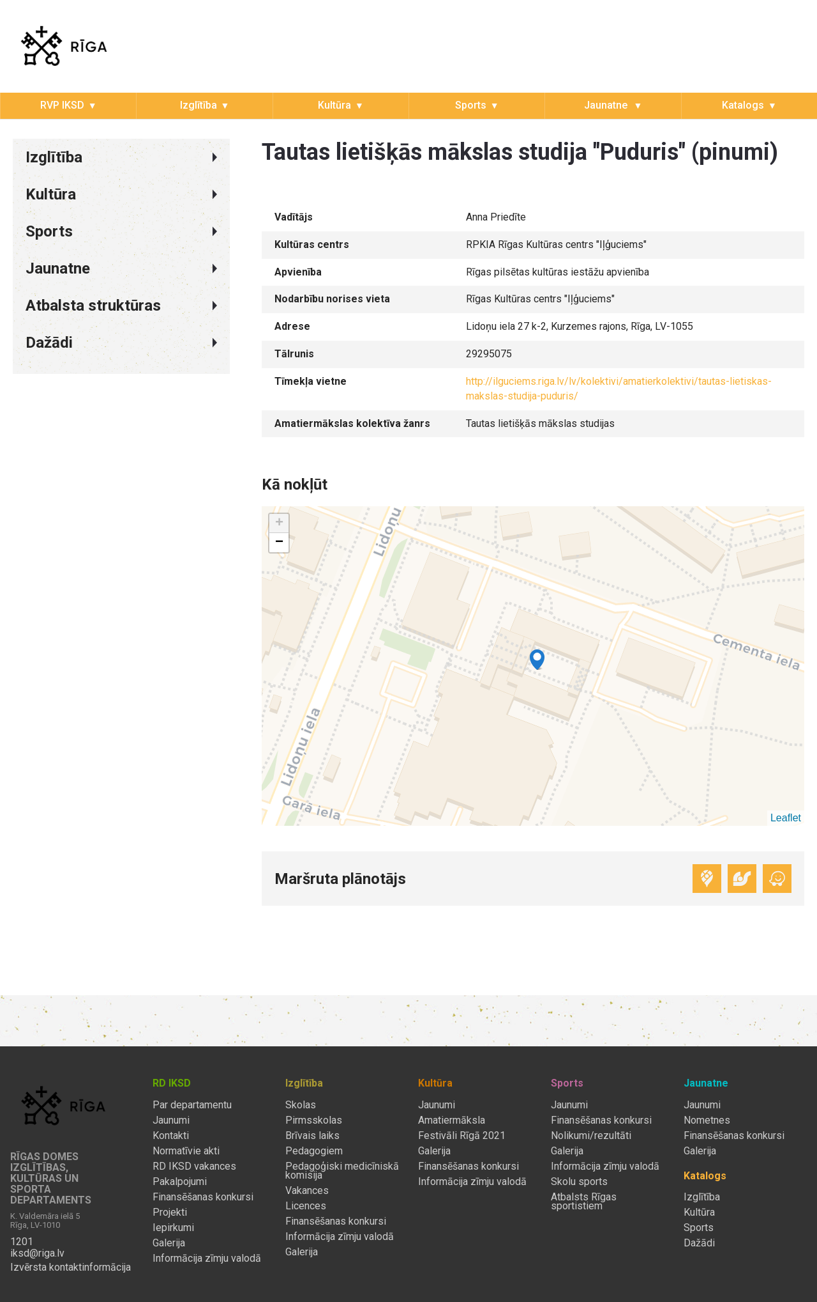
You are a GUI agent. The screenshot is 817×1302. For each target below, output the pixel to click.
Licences (305, 1206)
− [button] (279, 542)
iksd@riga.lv (37, 1253)
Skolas (300, 1105)
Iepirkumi (173, 1227)
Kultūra (334, 105)
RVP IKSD (62, 105)
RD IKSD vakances (194, 1166)
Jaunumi (171, 1120)
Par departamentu (192, 1105)
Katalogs (743, 105)
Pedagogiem (314, 1151)
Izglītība (198, 105)
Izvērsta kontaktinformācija (70, 1267)
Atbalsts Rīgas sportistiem (584, 1202)
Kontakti (171, 1135)
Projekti (170, 1212)
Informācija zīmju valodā (207, 1258)
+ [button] (279, 523)
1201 (21, 1241)
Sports (470, 105)
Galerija (169, 1243)
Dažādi (699, 1243)
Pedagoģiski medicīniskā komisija (342, 1171)
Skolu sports (579, 1181)
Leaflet (785, 817)
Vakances (307, 1190)
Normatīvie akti (186, 1151)
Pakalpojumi (180, 1181)
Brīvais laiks (312, 1135)
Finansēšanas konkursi (203, 1197)
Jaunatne (607, 105)
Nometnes (707, 1120)
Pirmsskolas (313, 1120)
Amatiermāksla (451, 1120)
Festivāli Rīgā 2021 (462, 1135)
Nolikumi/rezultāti (591, 1135)
